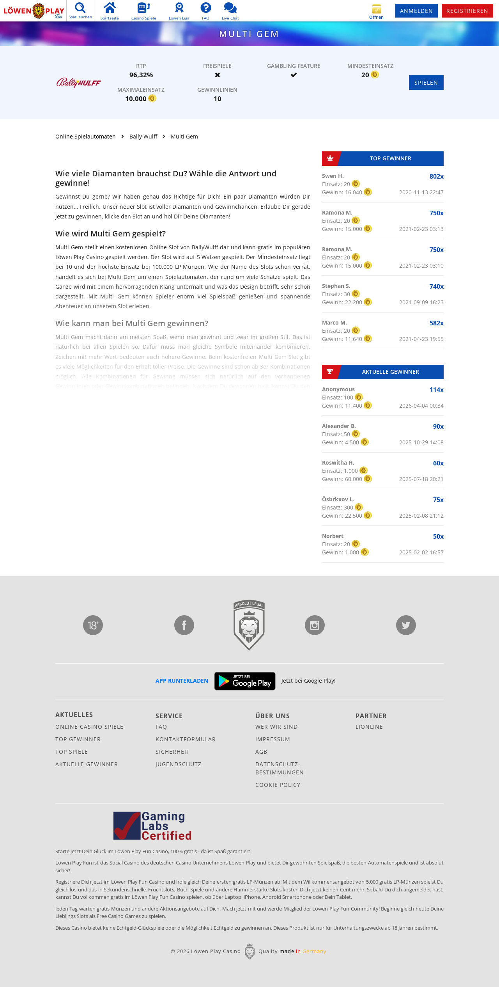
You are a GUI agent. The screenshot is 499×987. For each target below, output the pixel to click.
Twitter (406, 625)
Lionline (369, 726)
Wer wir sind (276, 726)
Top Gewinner (78, 739)
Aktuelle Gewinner (86, 764)
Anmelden (416, 10)
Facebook (184, 625)
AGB (261, 751)
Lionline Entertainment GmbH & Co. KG (249, 625)
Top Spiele (71, 751)
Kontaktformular (186, 739)
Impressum (272, 739)
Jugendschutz (93, 625)
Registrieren (467, 10)
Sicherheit (173, 751)
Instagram (315, 625)
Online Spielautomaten (85, 136)
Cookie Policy (278, 784)
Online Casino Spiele (89, 726)
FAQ (161, 726)
